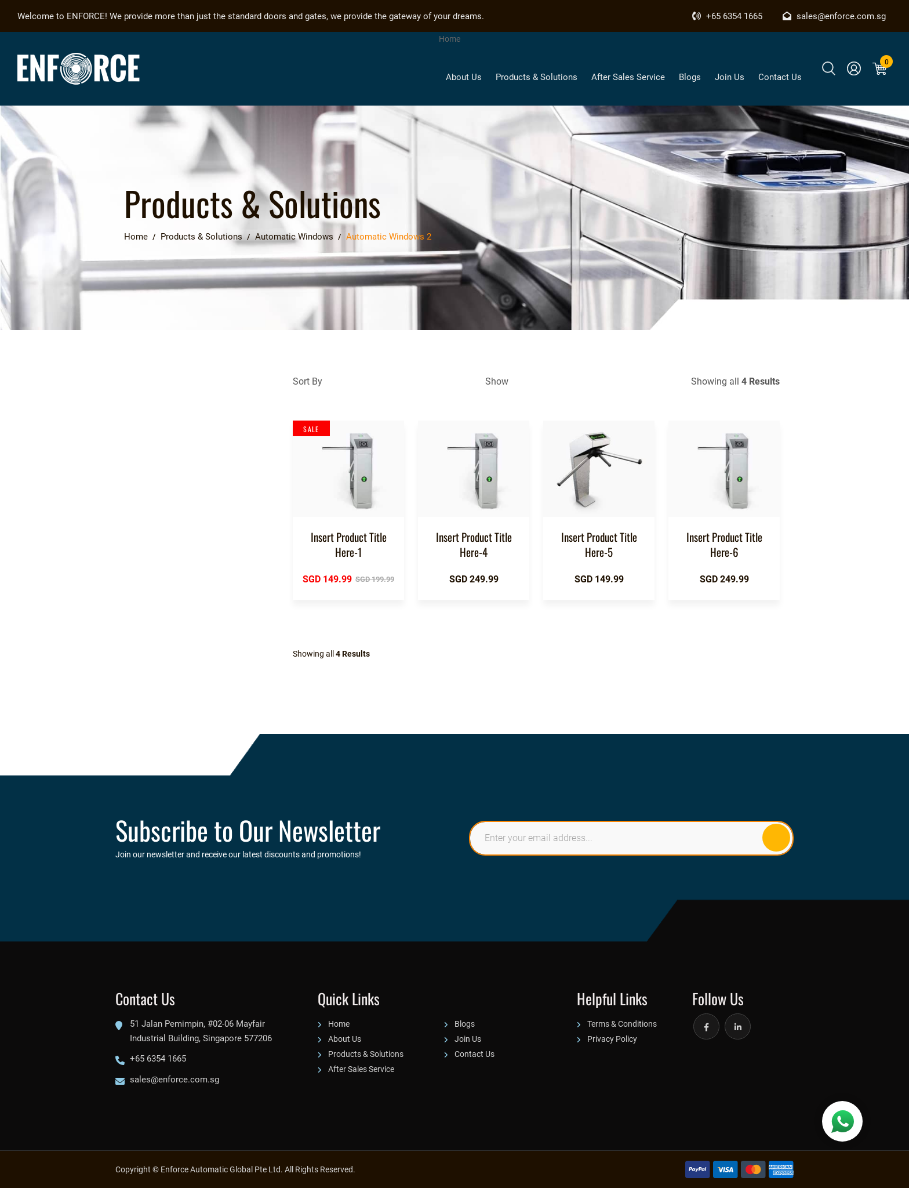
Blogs (690, 76)
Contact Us (780, 76)
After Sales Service (628, 76)
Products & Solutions (536, 76)
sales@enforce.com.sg (834, 15)
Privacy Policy (612, 1038)
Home (449, 38)
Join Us (729, 76)
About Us (464, 76)
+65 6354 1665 (727, 15)
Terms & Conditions (622, 1023)
